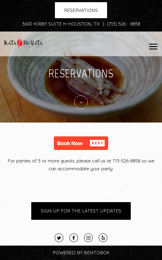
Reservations (81, 10)
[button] (81, 143)
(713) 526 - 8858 (123, 24)
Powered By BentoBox (81, 252)
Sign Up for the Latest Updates (81, 211)
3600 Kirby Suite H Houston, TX (61, 24)
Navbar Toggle (151, 43)
